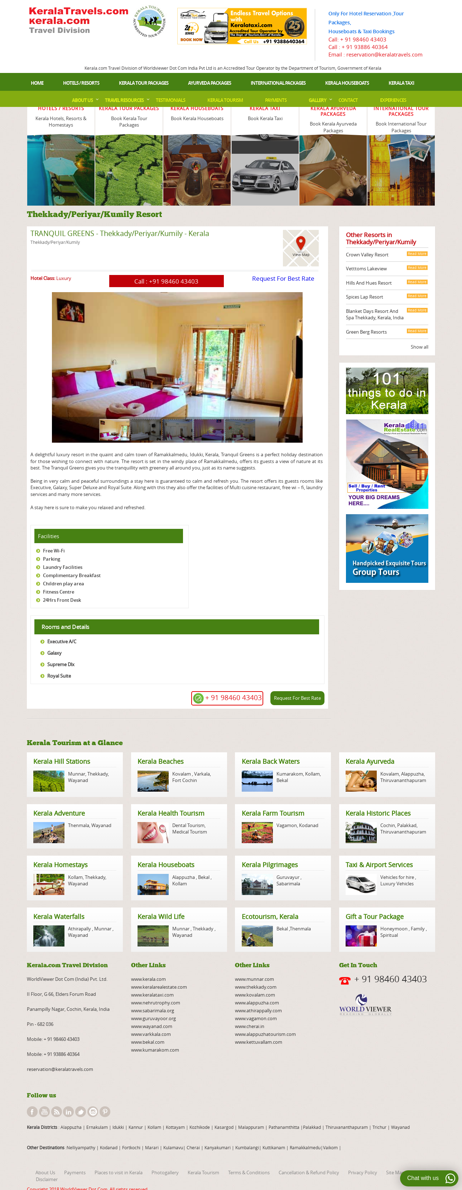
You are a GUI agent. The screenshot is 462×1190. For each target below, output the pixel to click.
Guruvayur (288, 877)
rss (56, 1111)
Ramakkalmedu (305, 1147)
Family (418, 928)
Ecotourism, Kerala (270, 916)
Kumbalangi (246, 1147)
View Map (301, 254)
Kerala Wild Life (161, 916)
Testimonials (170, 100)
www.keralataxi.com (152, 995)
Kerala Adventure (59, 813)
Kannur (135, 1127)
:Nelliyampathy (79, 1147)
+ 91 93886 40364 (365, 46)
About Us (82, 100)
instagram (92, 1111)
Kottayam (176, 1127)
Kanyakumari (217, 1147)
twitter (80, 1111)
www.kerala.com (148, 979)
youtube (44, 1111)
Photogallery (165, 1172)
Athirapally (80, 928)
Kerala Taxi (401, 83)
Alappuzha (412, 774)
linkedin (68, 1111)
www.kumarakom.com (155, 1050)
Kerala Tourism (225, 100)
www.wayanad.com (151, 1026)
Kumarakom (289, 774)
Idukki (118, 1127)
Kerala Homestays (60, 864)
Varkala (202, 774)
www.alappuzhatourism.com (265, 1034)
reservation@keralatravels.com (60, 1069)
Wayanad (78, 780)
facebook (32, 1111)
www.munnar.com (254, 979)
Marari (151, 1147)
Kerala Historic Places (378, 813)
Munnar (76, 774)
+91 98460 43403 (173, 281)
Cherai (194, 1147)
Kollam (312, 774)
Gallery (317, 100)
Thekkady (97, 774)
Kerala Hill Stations (61, 761)
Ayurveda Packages (209, 83)
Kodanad (308, 825)
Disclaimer (47, 1179)
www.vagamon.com (256, 1018)
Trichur (379, 1127)
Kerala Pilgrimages (270, 864)
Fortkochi (131, 1147)
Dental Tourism (188, 825)
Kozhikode (199, 1127)
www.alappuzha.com (257, 1002)
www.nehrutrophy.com (155, 1002)
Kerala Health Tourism (171, 813)
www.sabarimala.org (152, 1010)
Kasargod (224, 1127)
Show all (419, 347)
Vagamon (286, 825)
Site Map (395, 1172)
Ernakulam (97, 1127)
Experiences (393, 100)
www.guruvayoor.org (153, 1018)
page (31, 445)
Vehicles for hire (397, 877)
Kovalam (182, 774)
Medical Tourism (189, 831)
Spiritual (389, 935)
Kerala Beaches (161, 761)
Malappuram (250, 1127)
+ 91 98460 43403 (363, 39)
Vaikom (330, 1147)
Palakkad (407, 825)
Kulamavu (173, 1147)
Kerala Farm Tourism (273, 813)
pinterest (105, 1111)
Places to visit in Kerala (119, 1172)
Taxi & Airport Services (379, 864)
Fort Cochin (184, 780)
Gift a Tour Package (375, 916)
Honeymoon (394, 928)
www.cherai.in (249, 1026)
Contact (348, 100)
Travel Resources (124, 100)
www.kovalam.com (255, 995)
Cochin (387, 825)
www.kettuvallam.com (258, 1042)
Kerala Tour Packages (143, 83)
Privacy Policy (362, 1172)
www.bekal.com (147, 1042)
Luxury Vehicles (397, 883)
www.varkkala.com (151, 1034)
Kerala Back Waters (271, 761)
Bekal (282, 780)
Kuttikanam (273, 1147)
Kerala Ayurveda (370, 761)
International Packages (278, 83)
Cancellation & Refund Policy (309, 1172)
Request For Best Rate (283, 278)
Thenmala (78, 825)
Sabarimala (288, 883)
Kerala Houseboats (347, 83)
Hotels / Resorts (81, 83)
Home (37, 83)
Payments (276, 100)
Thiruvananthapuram (403, 780)
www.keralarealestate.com (159, 987)
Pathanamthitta (284, 1127)
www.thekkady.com (255, 987)
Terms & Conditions (249, 1172)
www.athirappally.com (258, 1010)
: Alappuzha (69, 1127)
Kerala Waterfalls (59, 916)
